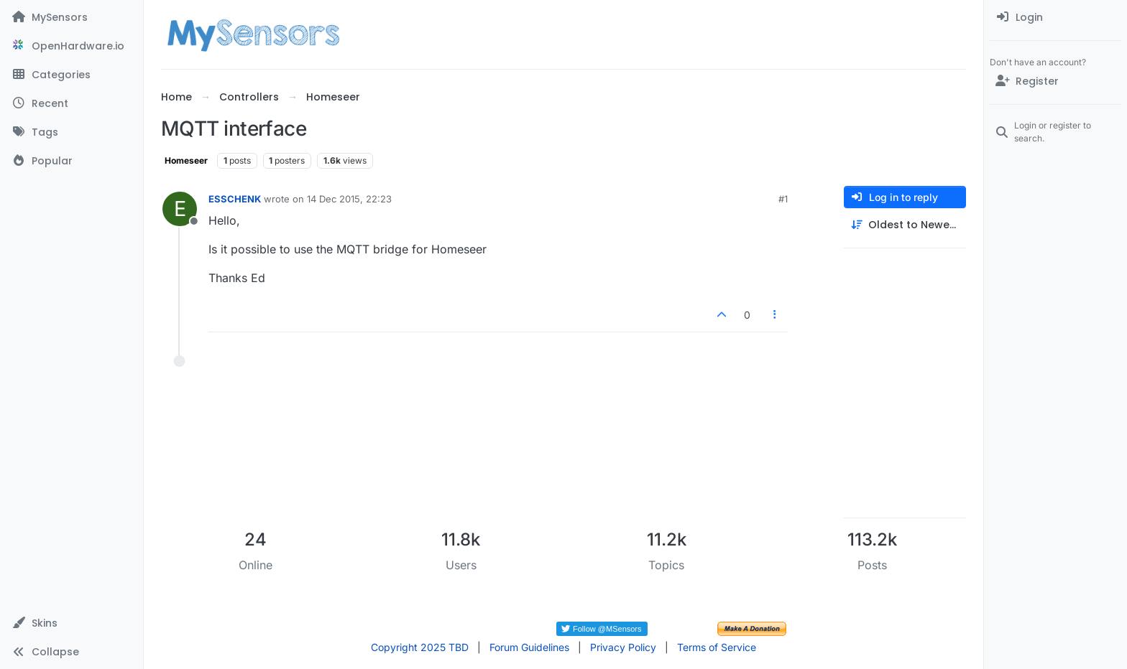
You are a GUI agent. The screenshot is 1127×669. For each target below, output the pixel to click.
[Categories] (71, 74)
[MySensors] (71, 17)
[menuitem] (1055, 17)
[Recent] (71, 103)
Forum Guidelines (529, 647)
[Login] (1055, 17)
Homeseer (186, 160)
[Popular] (71, 160)
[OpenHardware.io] (71, 45)
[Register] (1055, 81)
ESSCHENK (234, 199)
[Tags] (71, 132)
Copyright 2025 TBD (420, 647)
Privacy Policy (623, 647)
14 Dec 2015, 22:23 (349, 199)
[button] (71, 623)
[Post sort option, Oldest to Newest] (905, 225)
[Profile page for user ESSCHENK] (179, 209)
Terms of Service (716, 647)
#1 (783, 199)
